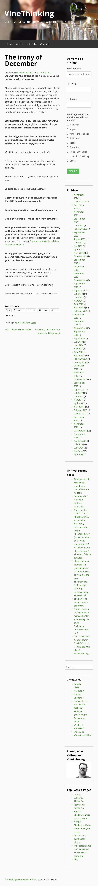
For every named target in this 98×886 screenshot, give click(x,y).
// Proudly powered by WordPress (21, 879)
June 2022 (78, 242)
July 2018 (78, 341)
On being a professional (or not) (81, 629)
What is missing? (82, 653)
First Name (72, 83)
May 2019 (78, 300)
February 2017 (80, 410)
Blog (76, 859)
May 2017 (78, 399)
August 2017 (79, 389)
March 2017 (79, 406)
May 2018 (78, 348)
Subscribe (31, 44)
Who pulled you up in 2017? (18, 329)
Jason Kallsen (43, 72)
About (19, 44)
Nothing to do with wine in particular (80, 704)
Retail (76, 721)
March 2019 (79, 307)
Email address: (74, 68)
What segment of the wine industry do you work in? (77, 117)
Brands (77, 684)
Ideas (76, 687)
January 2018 (80, 362)
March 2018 (79, 355)
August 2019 (79, 290)
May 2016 (78, 451)
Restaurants (79, 718)
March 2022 (79, 252)
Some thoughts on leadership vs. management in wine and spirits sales (82, 616)
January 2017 (80, 413)
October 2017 (80, 379)
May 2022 (78, 246)
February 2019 (80, 310)
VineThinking (29, 13)
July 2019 (78, 293)
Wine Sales (31, 322)
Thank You (79, 801)
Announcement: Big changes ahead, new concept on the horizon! (81, 486)
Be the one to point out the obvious (80, 839)
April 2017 (78, 403)
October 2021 (80, 256)
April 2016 (78, 454)
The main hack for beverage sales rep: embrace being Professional (81, 588)
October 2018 (80, 328)
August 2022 (79, 239)
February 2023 (80, 228)
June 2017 (78, 396)
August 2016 (79, 440)
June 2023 (78, 225)
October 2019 (80, 280)
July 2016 (78, 444)
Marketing (79, 690)
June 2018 (78, 345)
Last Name (72, 99)
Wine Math (79, 728)
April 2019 (78, 304)
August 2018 (79, 338)
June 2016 (78, 447)
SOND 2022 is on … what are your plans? (82, 646)
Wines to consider (82, 735)
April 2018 (78, 352)
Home (9, 44)
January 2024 (80, 201)
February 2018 (80, 358)
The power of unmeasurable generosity (81, 602)
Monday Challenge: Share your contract (82, 815)
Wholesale (19, 322)
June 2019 (78, 297)
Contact (44, 44)
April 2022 (78, 249)
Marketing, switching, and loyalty (81, 527)
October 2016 (80, 430)
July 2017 (78, 393)
